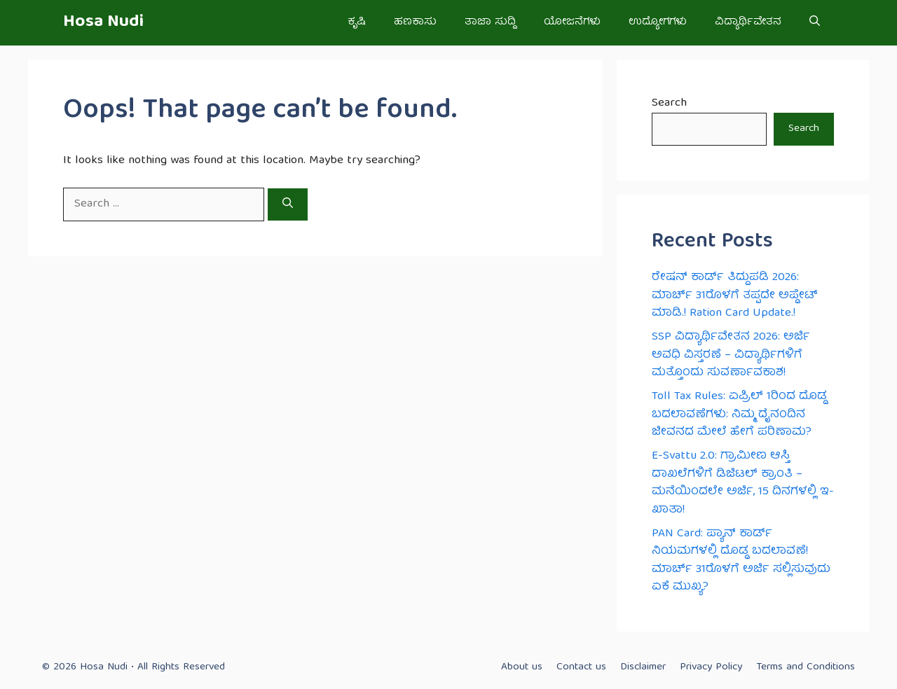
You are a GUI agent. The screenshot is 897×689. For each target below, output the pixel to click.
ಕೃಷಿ (357, 22)
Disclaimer (643, 667)
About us (521, 667)
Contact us (581, 667)
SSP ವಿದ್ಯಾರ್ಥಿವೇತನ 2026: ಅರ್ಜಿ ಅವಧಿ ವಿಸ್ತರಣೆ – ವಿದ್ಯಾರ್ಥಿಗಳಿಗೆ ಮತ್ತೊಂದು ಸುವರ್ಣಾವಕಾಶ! (731, 355)
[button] (814, 23)
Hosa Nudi (103, 22)
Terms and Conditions (805, 667)
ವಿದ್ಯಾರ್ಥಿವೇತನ (748, 22)
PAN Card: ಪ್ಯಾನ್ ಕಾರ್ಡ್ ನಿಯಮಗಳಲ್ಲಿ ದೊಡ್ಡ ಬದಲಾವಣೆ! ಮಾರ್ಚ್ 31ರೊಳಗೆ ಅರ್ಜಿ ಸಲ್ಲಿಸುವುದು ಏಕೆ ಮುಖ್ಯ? (741, 561)
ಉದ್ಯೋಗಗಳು (658, 22)
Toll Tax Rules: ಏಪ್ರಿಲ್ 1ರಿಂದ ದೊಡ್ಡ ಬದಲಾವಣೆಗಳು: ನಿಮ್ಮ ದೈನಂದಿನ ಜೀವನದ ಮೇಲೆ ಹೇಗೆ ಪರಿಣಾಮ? (739, 415)
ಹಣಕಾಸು (415, 22)
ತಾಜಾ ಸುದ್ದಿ (490, 22)
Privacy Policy (711, 667)
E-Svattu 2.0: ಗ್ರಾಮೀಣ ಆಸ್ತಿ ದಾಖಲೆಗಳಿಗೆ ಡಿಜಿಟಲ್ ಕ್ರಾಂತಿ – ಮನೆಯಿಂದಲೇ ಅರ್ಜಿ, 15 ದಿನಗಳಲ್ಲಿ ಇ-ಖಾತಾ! (743, 483)
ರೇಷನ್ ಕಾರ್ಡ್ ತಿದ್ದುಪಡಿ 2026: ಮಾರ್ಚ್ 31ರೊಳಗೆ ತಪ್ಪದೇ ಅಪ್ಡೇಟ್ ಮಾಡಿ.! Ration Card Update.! (735, 295)
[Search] (288, 204)
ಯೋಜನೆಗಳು (572, 22)
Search (669, 103)
